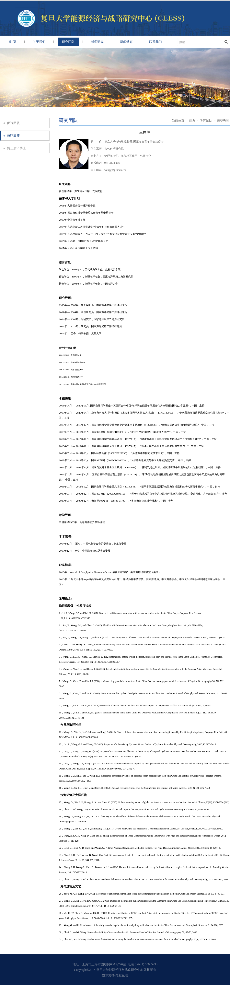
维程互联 (121, 975)
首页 (192, 120)
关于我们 (39, 41)
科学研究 (97, 41)
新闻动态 (126, 41)
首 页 (12, 41)
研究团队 (68, 41)
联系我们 (155, 41)
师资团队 (13, 123)
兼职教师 (13, 135)
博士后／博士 (16, 148)
